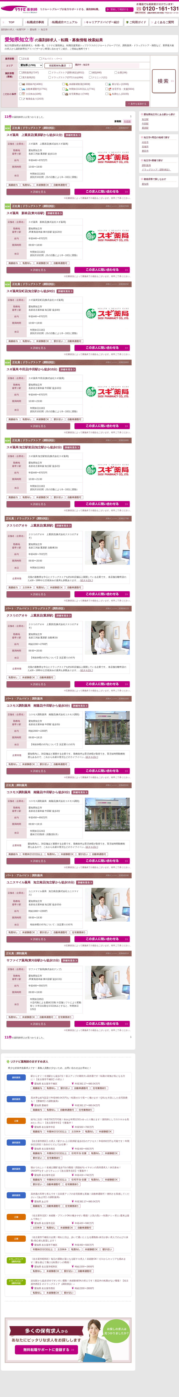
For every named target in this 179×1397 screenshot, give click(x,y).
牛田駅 (145, 123)
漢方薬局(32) (27, 77)
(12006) (117, 84)
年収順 (127, 121)
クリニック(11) (98, 77)
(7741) (78, 89)
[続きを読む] (86, 580)
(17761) (33, 89)
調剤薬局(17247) (29, 72)
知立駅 (145, 119)
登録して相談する (119, 9)
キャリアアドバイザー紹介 (102, 22)
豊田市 (145, 151)
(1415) (31, 98)
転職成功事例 (35, 22)
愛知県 (145, 184)
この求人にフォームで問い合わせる (102, 192)
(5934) (119, 89)
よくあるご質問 (164, 22)
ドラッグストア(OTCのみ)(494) (66, 77)
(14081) (31, 84)
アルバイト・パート (50, 58)
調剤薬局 (146, 165)
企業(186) (121, 72)
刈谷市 (145, 142)
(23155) (117, 94)
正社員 (24, 58)
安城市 (145, 146)
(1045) (30, 94)
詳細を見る (39, 191)
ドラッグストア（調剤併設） (156, 169)
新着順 (117, 121)
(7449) (75, 94)
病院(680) (95, 72)
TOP (11, 22)
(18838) (76, 84)
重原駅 (145, 128)
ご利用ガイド (137, 22)
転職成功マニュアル (64, 22)
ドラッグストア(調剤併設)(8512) (66, 72)
